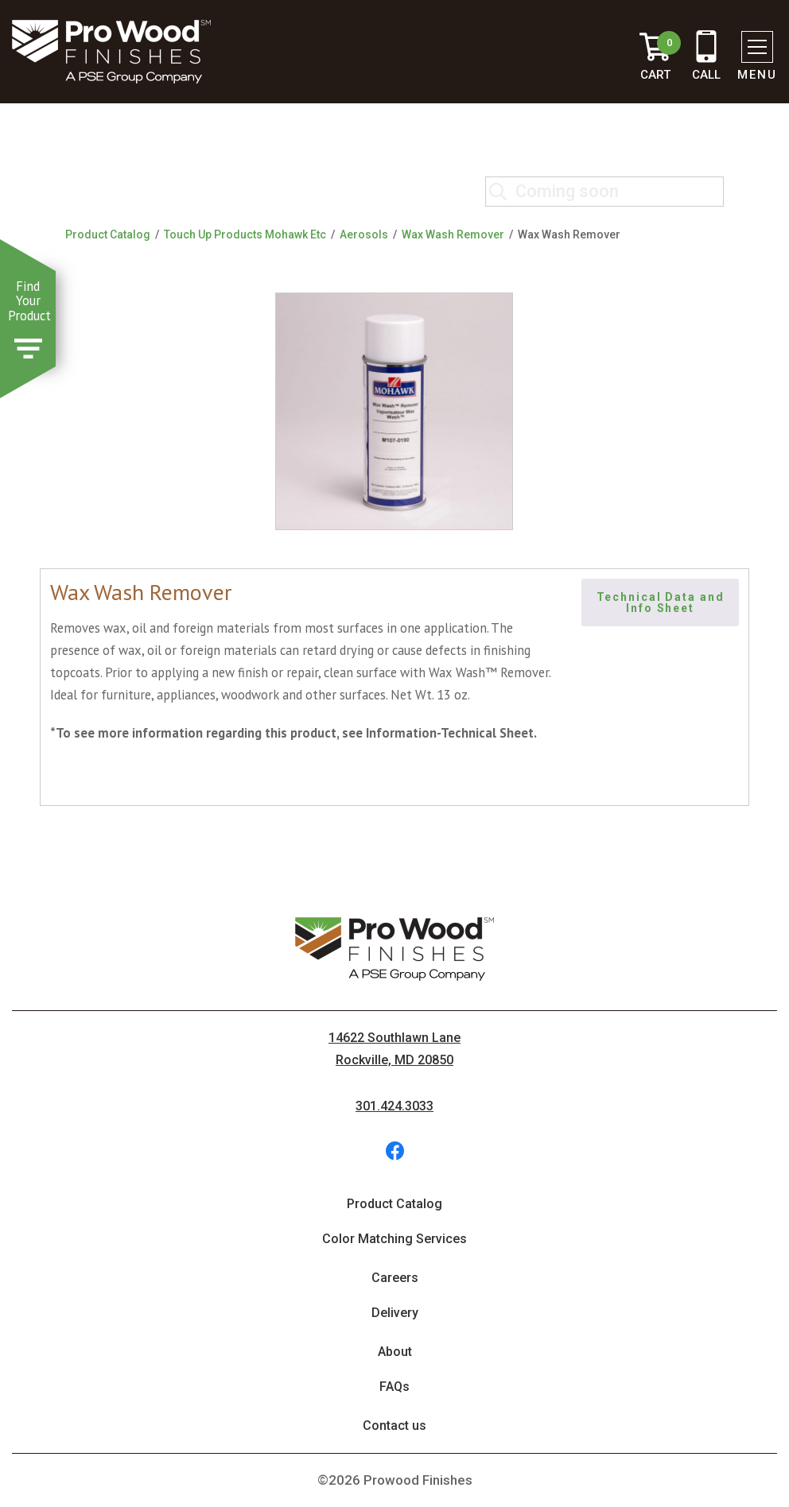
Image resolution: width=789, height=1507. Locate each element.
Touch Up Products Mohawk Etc (245, 234)
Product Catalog (107, 234)
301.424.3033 (394, 1106)
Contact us (394, 1425)
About (395, 1351)
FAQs (394, 1386)
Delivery (394, 1312)
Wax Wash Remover (453, 234)
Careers (394, 1277)
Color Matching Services (394, 1238)
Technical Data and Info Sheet (662, 602)
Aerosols (364, 234)
